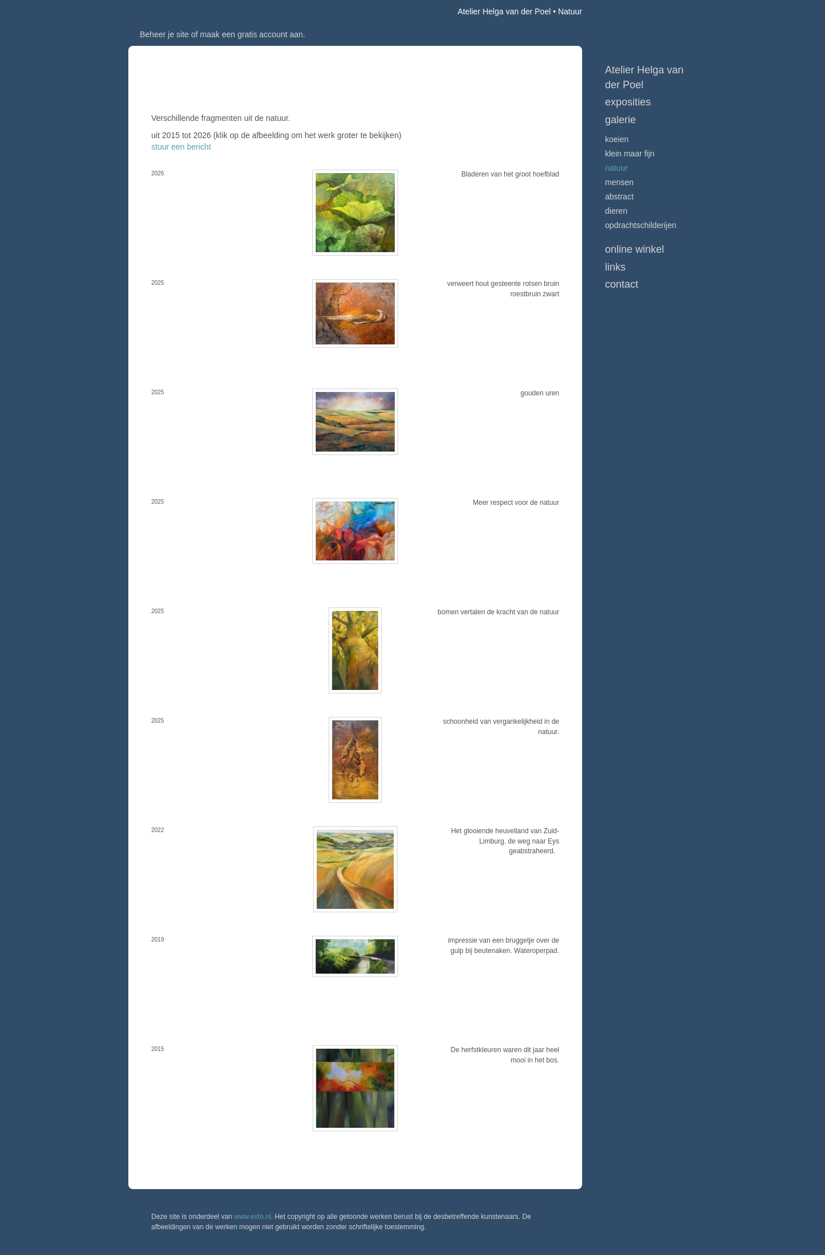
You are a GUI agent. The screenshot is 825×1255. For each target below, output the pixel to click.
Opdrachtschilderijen (641, 225)
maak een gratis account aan (251, 34)
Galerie (620, 120)
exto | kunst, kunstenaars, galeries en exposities (160, 11)
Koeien (616, 139)
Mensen (619, 182)
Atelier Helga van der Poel (504, 11)
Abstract (619, 196)
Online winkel (634, 249)
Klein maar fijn (629, 153)
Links (615, 267)
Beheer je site (164, 34)
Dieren (616, 210)
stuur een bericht (181, 146)
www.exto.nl (252, 1217)
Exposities (628, 102)
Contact (621, 284)
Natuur (616, 167)
